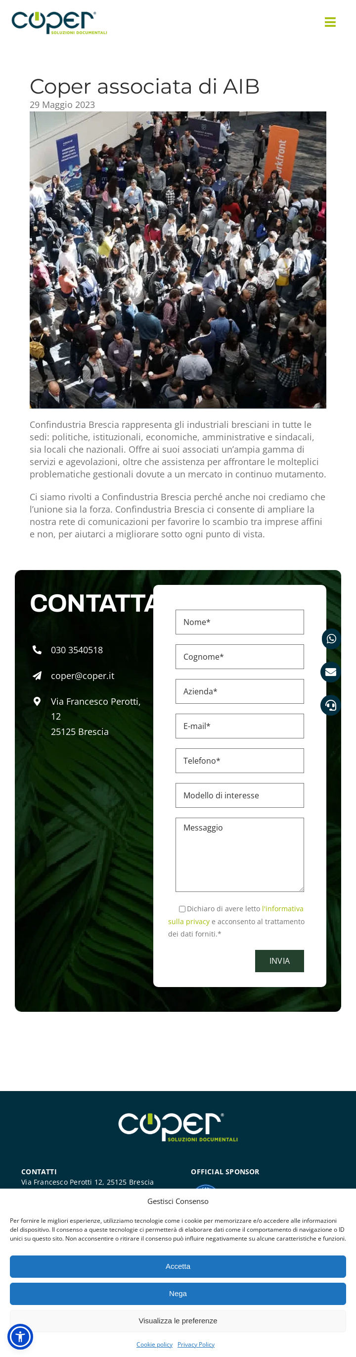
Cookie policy (154, 1344)
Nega (178, 1293)
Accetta (178, 1266)
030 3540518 (77, 650)
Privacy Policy (196, 1344)
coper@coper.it (82, 675)
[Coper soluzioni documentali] (59, 14)
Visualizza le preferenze (178, 1320)
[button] (20, 1336)
